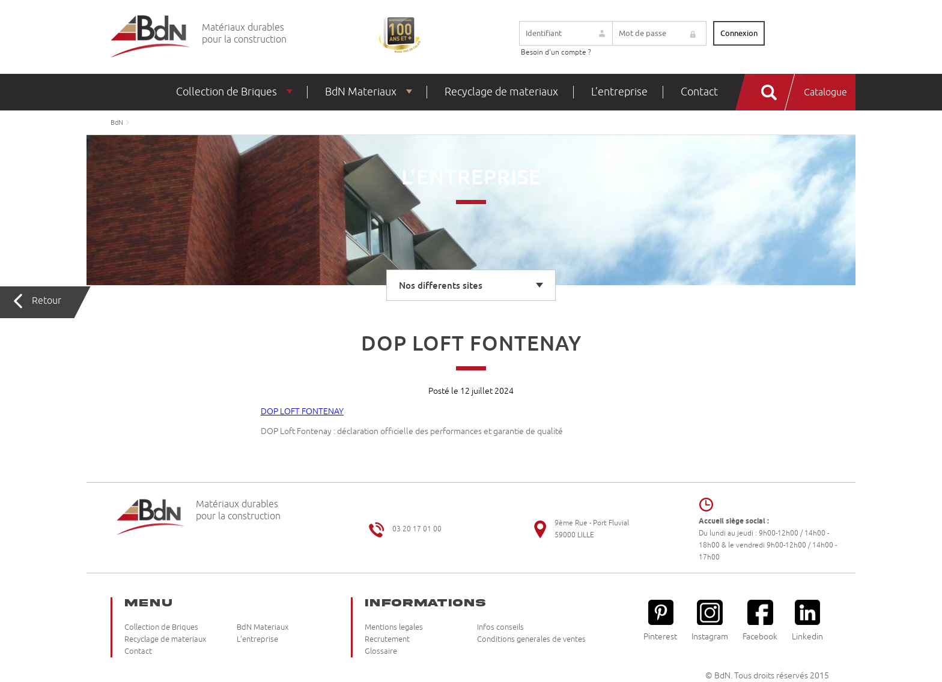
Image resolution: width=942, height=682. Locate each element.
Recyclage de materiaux (501, 91)
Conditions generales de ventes (531, 639)
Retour (46, 301)
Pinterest (660, 620)
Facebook (760, 620)
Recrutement (387, 639)
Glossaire (381, 651)
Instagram (709, 620)
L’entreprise (619, 91)
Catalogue (825, 92)
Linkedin (807, 620)
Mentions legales (394, 627)
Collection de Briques (226, 91)
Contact (699, 91)
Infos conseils (500, 627)
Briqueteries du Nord (150, 37)
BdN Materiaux (361, 91)
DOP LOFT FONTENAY (302, 411)
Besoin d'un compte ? (556, 52)
